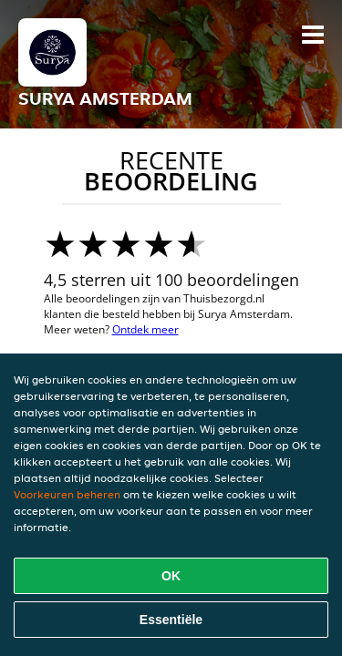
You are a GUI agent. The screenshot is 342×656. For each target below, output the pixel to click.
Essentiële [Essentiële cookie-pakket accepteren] (171, 619)
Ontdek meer (145, 329)
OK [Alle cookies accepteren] (171, 576)
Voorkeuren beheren (67, 494)
